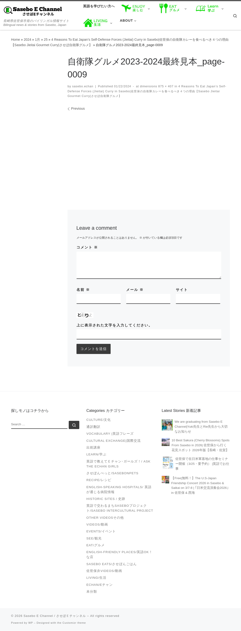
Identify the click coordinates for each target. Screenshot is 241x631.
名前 (83, 290)
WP (30, 623)
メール (135, 290)
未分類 (91, 592)
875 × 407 (165, 86)
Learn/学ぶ (96, 454)
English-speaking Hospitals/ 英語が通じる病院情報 (119, 489)
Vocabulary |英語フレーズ (110, 434)
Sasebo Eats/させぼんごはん (111, 564)
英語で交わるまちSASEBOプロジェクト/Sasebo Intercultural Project (119, 508)
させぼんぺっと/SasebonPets (112, 473)
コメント (87, 247)
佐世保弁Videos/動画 (104, 571)
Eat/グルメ (95, 545)
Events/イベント (101, 531)
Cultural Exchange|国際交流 (113, 440)
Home (15, 39)
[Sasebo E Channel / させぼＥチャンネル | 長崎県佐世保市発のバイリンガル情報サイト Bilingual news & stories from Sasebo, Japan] (33, 11)
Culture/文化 (98, 420)
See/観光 (94, 538)
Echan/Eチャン (99, 585)
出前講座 (93, 448)
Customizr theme (74, 623)
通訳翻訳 (93, 427)
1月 (37, 39)
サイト (182, 290)
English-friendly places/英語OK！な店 (119, 555)
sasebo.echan (82, 86)
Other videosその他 (105, 517)
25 (46, 39)
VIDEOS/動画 (97, 525)
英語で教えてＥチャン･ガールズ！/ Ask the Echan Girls (118, 464)
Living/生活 (96, 578)
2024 (27, 39)
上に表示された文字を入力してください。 (114, 325)
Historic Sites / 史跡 (105, 499)
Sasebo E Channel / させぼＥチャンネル (55, 616)
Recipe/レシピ (98, 480)
